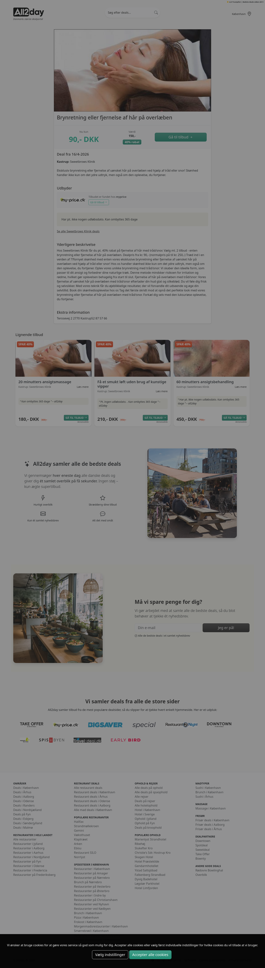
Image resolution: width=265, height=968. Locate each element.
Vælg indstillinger (110, 954)
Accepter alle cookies (150, 954)
